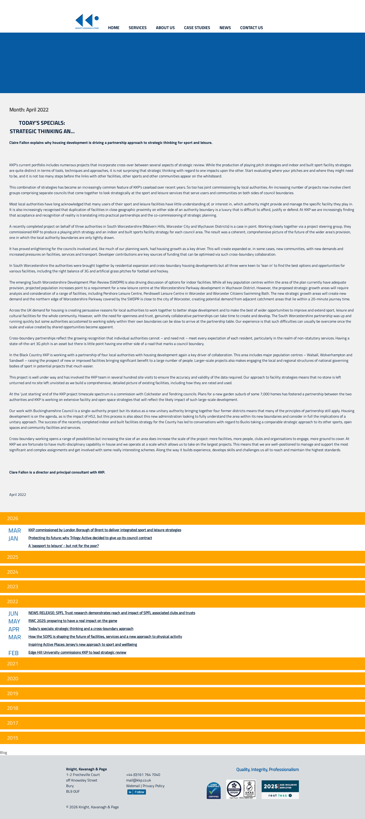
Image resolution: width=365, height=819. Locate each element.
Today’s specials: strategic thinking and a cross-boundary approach (42, 126)
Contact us (251, 27)
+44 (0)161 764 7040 (143, 774)
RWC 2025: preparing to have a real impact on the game (72, 620)
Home (113, 27)
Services (138, 27)
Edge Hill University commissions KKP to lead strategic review (77, 652)
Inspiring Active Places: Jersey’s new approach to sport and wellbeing (82, 644)
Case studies (197, 27)
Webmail (133, 786)
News (225, 27)
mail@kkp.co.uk (138, 780)
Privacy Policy (154, 786)
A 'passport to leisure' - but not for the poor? (63, 545)
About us (165, 27)
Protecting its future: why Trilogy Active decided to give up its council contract (90, 538)
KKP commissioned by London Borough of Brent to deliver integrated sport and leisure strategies (104, 530)
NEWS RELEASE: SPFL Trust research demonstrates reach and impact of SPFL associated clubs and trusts (111, 613)
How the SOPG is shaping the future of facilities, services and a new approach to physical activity (105, 636)
